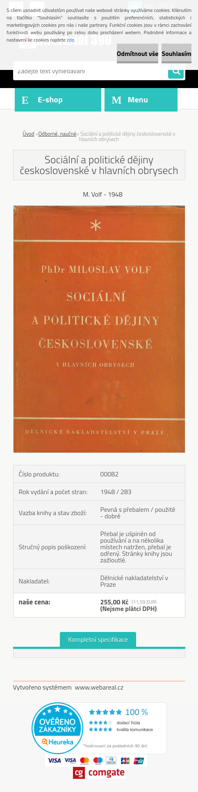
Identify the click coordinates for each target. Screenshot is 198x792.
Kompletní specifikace (98, 639)
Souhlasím (176, 53)
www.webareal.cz (99, 687)
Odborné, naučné (57, 134)
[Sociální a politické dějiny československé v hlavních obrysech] (99, 209)
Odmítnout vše (138, 53)
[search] (175, 71)
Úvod (28, 134)
